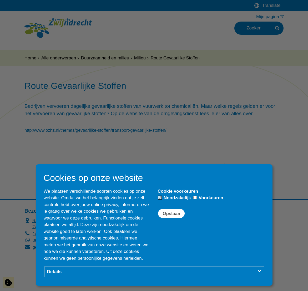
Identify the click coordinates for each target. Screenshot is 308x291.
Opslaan (171, 213)
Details (54, 271)
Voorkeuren (208, 197)
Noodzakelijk (174, 197)
